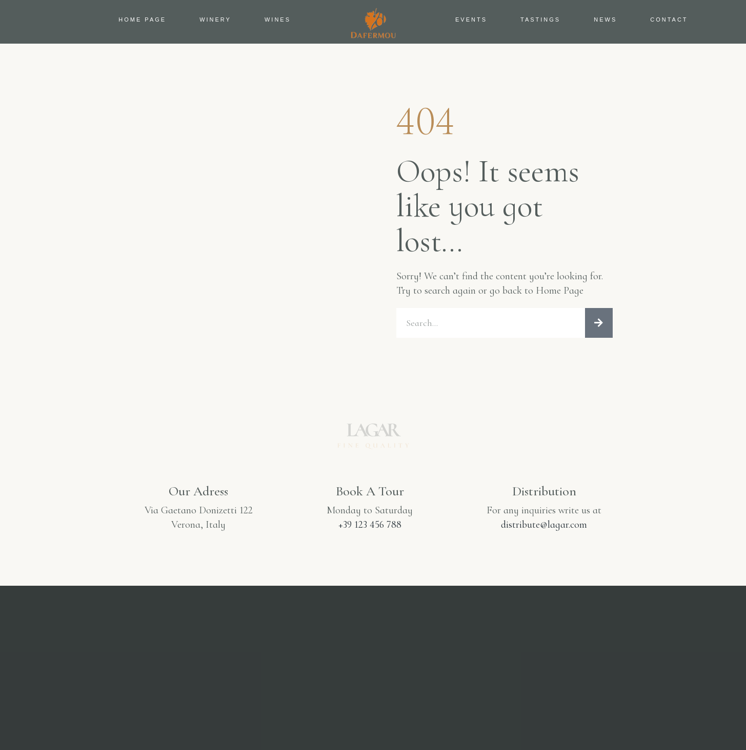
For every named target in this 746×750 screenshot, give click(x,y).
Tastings (540, 19)
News (605, 19)
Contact (669, 19)
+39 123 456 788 (369, 528)
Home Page (142, 19)
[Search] (599, 324)
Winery (215, 19)
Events (471, 19)
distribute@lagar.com (544, 528)
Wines (278, 19)
